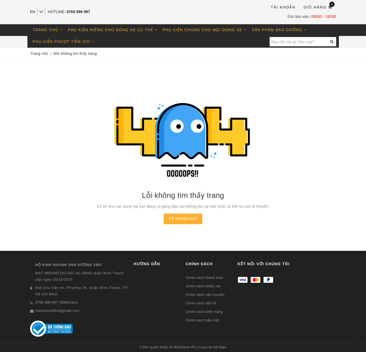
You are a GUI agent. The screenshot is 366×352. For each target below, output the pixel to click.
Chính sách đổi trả (201, 303)
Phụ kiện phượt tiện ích (63, 41)
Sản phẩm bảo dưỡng (279, 30)
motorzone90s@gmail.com (57, 311)
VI (41, 12)
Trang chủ (48, 30)
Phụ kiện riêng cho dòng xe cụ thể (112, 30)
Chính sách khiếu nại (203, 286)
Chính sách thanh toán (204, 278)
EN (32, 12)
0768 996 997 (78, 12)
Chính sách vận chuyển (205, 295)
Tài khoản (283, 7)
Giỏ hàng (318, 6)
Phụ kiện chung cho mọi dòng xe (204, 30)
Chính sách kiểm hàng (204, 312)
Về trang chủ (183, 218)
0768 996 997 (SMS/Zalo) (56, 302)
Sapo (223, 347)
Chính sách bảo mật (202, 320)
